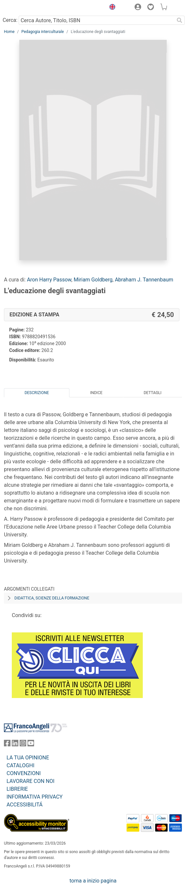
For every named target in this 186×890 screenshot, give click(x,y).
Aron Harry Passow (49, 280)
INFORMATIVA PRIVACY (35, 797)
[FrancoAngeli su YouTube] (31, 744)
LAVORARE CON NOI (30, 781)
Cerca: (10, 20)
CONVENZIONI (24, 773)
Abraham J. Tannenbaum (144, 280)
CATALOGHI (20, 765)
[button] (111, 8)
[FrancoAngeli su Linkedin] (15, 744)
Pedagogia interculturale (42, 31)
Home (9, 31)
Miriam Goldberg (93, 280)
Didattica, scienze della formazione (51, 598)
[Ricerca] (179, 20)
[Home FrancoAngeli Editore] (26, 8)
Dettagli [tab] (152, 392)
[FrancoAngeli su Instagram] (23, 744)
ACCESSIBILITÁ (25, 805)
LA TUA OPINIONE (28, 758)
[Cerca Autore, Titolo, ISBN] (96, 20)
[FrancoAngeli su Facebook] (7, 744)
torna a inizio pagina (92, 881)
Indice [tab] (96, 392)
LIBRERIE (17, 789)
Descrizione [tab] (37, 392)
